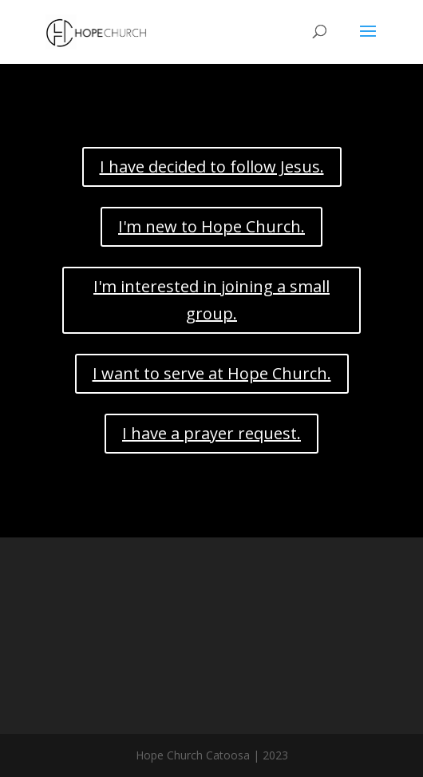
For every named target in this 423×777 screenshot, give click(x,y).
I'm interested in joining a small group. (211, 300)
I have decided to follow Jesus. (212, 166)
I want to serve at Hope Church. (212, 373)
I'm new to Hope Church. (211, 226)
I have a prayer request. (211, 433)
